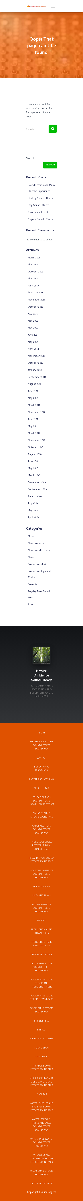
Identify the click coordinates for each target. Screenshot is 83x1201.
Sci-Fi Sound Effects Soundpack (41, 1010)
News (31, 557)
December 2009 (37, 483)
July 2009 (33, 504)
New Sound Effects (39, 550)
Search (30, 159)
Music (31, 536)
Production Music (37, 565)
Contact (41, 758)
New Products (36, 543)
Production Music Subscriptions (41, 944)
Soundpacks (41, 1057)
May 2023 (33, 265)
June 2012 (33, 391)
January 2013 (35, 370)
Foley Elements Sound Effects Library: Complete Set (41, 801)
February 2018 (35, 293)
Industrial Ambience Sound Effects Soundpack (41, 874)
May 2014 (33, 342)
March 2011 (34, 433)
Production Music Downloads (41, 931)
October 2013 (35, 363)
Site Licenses (41, 1021)
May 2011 (33, 426)
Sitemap (41, 1030)
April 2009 (33, 518)
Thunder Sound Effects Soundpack (41, 1067)
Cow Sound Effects (39, 212)
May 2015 (33, 328)
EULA (36, 788)
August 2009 (35, 497)
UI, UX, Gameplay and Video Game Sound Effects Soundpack (41, 1082)
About (41, 733)
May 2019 (33, 279)
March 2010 (34, 476)
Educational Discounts (41, 768)
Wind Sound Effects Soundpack (41, 1173)
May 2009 (33, 511)
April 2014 (33, 349)
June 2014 (33, 335)
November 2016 (36, 300)
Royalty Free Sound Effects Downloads (41, 997)
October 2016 (35, 307)
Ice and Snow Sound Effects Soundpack (41, 860)
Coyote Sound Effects (40, 219)
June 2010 (33, 462)
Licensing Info (41, 887)
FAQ (47, 788)
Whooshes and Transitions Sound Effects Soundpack (41, 1158)
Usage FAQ (41, 1095)
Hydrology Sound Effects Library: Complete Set (42, 845)
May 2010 (33, 468)
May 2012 (33, 398)
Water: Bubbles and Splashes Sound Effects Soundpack (41, 1107)
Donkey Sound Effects (40, 198)
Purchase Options (41, 955)
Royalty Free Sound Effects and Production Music (41, 983)
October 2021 (35, 272)
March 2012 (34, 405)
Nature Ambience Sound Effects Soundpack (41, 908)
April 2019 (33, 286)
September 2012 (37, 377)
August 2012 (35, 384)
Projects (32, 585)
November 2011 (36, 412)
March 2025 (34, 258)
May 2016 (33, 321)
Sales (31, 605)
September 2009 (37, 490)
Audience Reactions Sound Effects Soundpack (41, 745)
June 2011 (33, 419)
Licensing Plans (41, 896)
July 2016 (33, 314)
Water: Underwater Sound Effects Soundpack (41, 1142)
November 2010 (37, 440)
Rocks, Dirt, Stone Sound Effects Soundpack (41, 967)
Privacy (41, 921)
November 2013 (36, 356)
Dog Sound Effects (38, 205)
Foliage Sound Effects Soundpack (41, 815)
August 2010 (35, 454)
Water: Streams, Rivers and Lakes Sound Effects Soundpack (41, 1125)
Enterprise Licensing (41, 779)
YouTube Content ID (41, 1184)
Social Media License (41, 1039)
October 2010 (35, 448)
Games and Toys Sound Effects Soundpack (41, 829)
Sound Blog (41, 1048)
